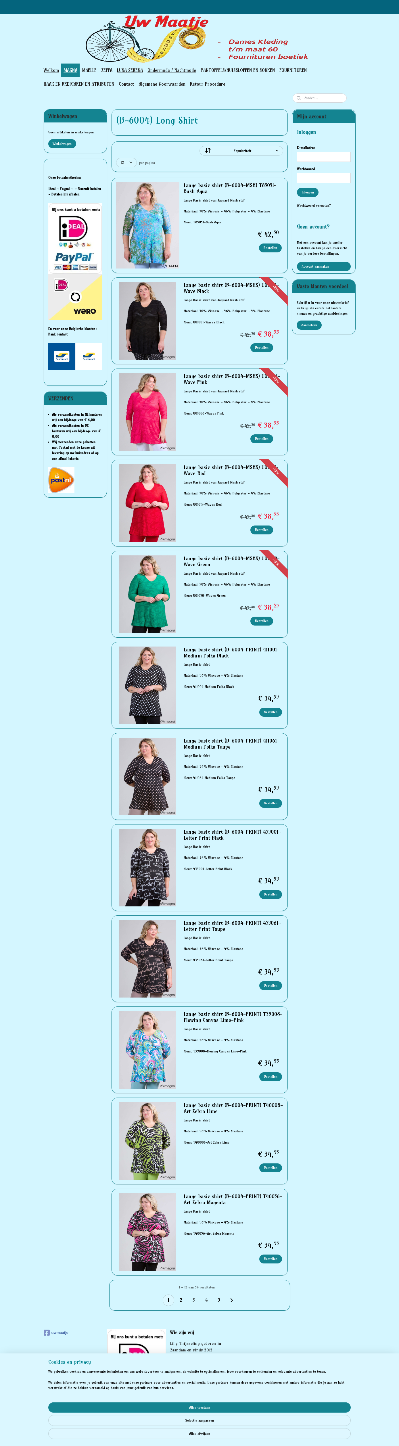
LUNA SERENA (130, 70)
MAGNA (70, 70)
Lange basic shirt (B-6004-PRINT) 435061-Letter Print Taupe (232, 926)
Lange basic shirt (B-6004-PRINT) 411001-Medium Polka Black (231, 653)
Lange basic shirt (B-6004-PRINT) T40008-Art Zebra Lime (233, 1108)
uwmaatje (56, 1332)
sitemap (179, 1435)
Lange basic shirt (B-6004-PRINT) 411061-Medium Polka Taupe (231, 744)
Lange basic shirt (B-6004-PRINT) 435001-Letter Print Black (232, 835)
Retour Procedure (207, 84)
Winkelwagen (62, 143)
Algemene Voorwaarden (162, 84)
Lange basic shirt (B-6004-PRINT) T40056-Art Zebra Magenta (232, 1199)
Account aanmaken (315, 266)
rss (190, 1435)
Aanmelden (309, 325)
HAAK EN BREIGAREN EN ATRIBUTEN (79, 84)
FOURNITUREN (293, 70)
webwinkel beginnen (209, 1435)
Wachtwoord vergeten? (314, 205)
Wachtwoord (306, 169)
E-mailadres (306, 147)
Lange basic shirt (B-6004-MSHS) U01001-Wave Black (231, 288)
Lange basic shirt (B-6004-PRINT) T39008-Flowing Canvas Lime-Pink (232, 1017)
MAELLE (89, 70)
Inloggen (308, 192)
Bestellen (270, 248)
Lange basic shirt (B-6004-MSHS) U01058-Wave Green (231, 561)
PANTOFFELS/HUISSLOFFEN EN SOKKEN (238, 70)
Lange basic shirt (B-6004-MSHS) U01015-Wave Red (230, 470)
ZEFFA (106, 70)
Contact (126, 84)
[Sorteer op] (241, 150)
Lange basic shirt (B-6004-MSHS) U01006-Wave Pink (231, 379)
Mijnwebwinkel (256, 1435)
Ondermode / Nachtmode (171, 70)
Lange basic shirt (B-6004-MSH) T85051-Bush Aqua (229, 188)
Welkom (51, 70)
